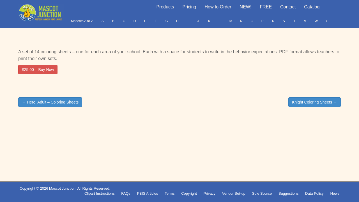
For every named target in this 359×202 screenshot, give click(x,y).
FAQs (125, 193)
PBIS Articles (147, 193)
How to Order (217, 6)
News (334, 193)
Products (165, 6)
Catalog (311, 6)
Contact (288, 6)
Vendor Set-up (233, 193)
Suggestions (289, 193)
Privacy (209, 193)
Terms (169, 193)
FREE (266, 6)
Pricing (189, 6)
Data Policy (314, 193)
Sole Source (262, 193)
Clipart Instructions (99, 193)
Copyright (189, 193)
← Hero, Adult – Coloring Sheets (50, 102)
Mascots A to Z (82, 21)
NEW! (246, 6)
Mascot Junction (62, 188)
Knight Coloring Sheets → (314, 102)
